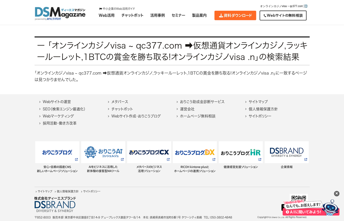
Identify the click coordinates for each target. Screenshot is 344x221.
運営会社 (187, 109)
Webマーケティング (58, 116)
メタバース (119, 102)
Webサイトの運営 (57, 102)
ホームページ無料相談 (198, 116)
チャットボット (122, 109)
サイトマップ (258, 102)
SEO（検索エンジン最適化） (64, 109)
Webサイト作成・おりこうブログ (136, 116)
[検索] (304, 6)
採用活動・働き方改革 (60, 123)
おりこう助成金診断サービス (202, 102)
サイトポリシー (260, 116)
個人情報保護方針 (263, 109)
